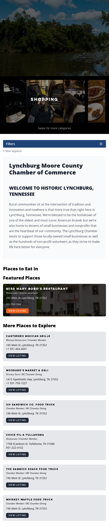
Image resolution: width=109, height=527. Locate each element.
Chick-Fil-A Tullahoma (25, 434)
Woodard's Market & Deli (27, 370)
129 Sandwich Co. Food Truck (30, 404)
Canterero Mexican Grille (28, 336)
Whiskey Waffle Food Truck (29, 499)
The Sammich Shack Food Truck (32, 469)
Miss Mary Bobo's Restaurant (37, 289)
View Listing (17, 310)
